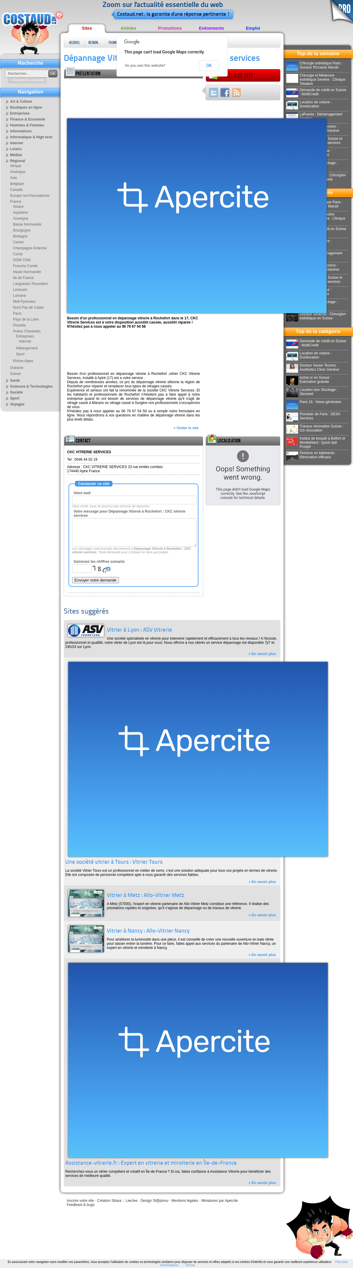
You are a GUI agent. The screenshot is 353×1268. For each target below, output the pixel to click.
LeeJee (131, 1201)
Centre (18, 242)
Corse (18, 254)
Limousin (20, 290)
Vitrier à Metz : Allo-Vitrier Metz (145, 895)
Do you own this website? (145, 66)
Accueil (74, 42)
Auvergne (20, 218)
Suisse (15, 374)
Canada (16, 190)
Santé (15, 380)
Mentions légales (184, 1201)
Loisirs (16, 149)
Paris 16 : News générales (313, 402)
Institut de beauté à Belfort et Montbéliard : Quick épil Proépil (315, 442)
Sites (87, 28)
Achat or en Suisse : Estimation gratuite (308, 379)
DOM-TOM (21, 260)
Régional (94, 42)
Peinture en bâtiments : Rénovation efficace (311, 455)
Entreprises (20, 113)
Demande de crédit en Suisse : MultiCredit (316, 92)
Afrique (15, 166)
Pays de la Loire (26, 319)
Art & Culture (21, 101)
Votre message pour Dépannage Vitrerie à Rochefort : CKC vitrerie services (129, 513)
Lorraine (19, 296)
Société (16, 392)
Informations (21, 131)
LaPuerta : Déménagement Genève (314, 116)
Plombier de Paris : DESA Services (313, 416)
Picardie (19, 325)
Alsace (18, 207)
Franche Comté (25, 266)
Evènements (211, 28)
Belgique (17, 184)
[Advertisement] (88, 96)
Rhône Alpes (23, 361)
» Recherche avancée (27, 80)
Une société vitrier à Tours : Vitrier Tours (114, 862)
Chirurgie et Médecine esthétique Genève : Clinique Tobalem (315, 79)
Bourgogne (22, 230)
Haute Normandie (27, 272)
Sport (20, 354)
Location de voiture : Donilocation (309, 104)
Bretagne (20, 236)
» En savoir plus (262, 654)
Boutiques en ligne (26, 107)
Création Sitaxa (109, 1201)
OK (209, 65)
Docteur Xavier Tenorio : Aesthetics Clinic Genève (312, 367)
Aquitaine (20, 212)
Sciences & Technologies (31, 386)
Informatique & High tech (31, 137)
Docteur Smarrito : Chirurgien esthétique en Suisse (316, 316)
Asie (13, 178)
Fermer (190, 1265)
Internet (16, 143)
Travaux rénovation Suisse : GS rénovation (315, 428)
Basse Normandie (27, 224)
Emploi (253, 28)
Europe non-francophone (30, 196)
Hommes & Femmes (27, 125)
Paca (17, 313)
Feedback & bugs (80, 1205)
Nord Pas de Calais (28, 307)
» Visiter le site (186, 428)
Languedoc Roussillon (30, 284)
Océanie (16, 368)
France (114, 42)
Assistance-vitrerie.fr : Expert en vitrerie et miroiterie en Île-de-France (151, 1163)
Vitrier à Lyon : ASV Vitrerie (139, 630)
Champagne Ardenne (30, 248)
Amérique (17, 172)
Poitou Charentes (27, 331)
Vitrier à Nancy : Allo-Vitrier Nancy (148, 931)
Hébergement (27, 348)
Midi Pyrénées (24, 301)
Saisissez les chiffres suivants (99, 561)
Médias (16, 155)
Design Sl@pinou (154, 1201)
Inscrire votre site (80, 1201)
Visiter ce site (231, 75)
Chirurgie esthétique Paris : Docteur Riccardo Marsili (314, 65)
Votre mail (82, 493)
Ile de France (23, 278)
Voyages (17, 404)
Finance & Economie (27, 119)
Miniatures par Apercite (219, 1201)
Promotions (170, 28)
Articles (128, 28)
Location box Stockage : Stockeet (312, 392)
